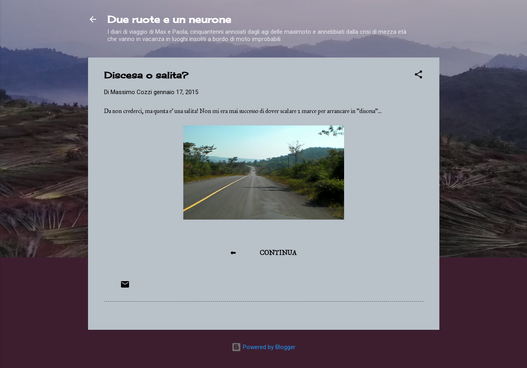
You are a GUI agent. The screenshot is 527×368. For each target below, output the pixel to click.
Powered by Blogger (263, 347)
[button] (418, 76)
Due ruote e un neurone (169, 19)
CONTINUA (278, 253)
